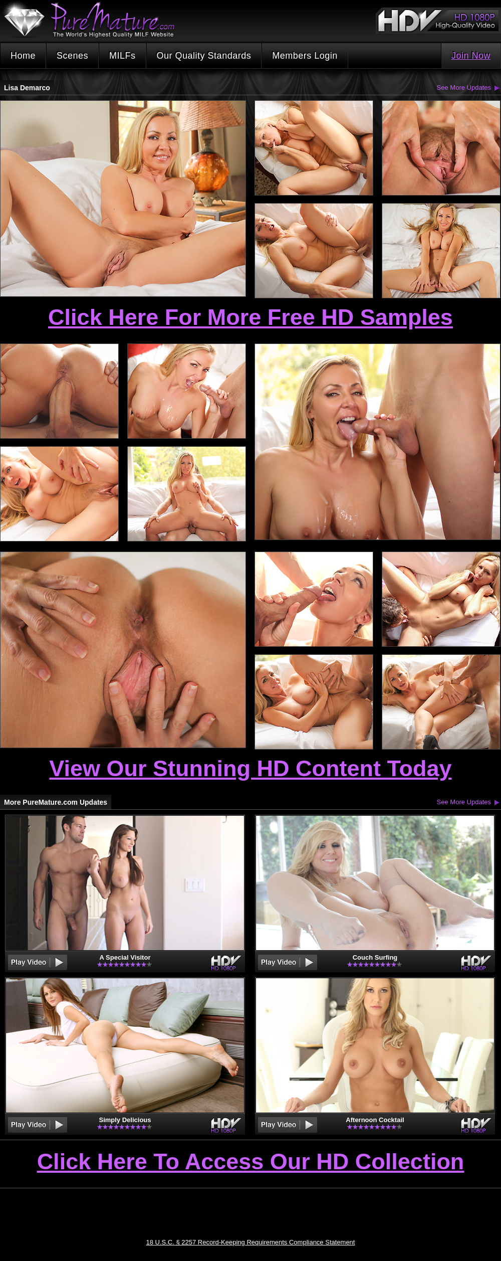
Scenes (72, 56)
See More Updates (464, 87)
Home (23, 56)
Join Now (470, 56)
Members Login (305, 56)
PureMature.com (94, 20)
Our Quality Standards (204, 56)
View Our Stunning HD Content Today (250, 768)
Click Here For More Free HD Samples (250, 317)
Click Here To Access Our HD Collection (250, 1162)
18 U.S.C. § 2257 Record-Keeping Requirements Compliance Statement (250, 1242)
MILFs (122, 56)
